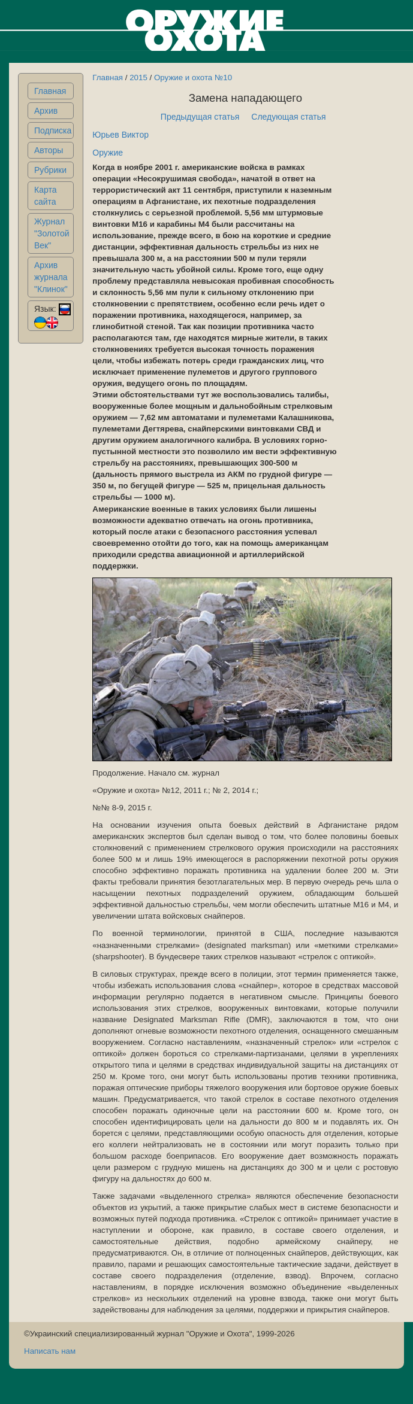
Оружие (107, 152)
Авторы (48, 150)
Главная (50, 91)
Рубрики (50, 170)
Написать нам (50, 1351)
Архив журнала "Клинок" (51, 277)
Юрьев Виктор (120, 134)
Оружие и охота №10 (193, 77)
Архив (46, 111)
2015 (138, 77)
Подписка (52, 130)
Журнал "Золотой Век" (52, 233)
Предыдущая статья (200, 116)
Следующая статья (288, 116)
